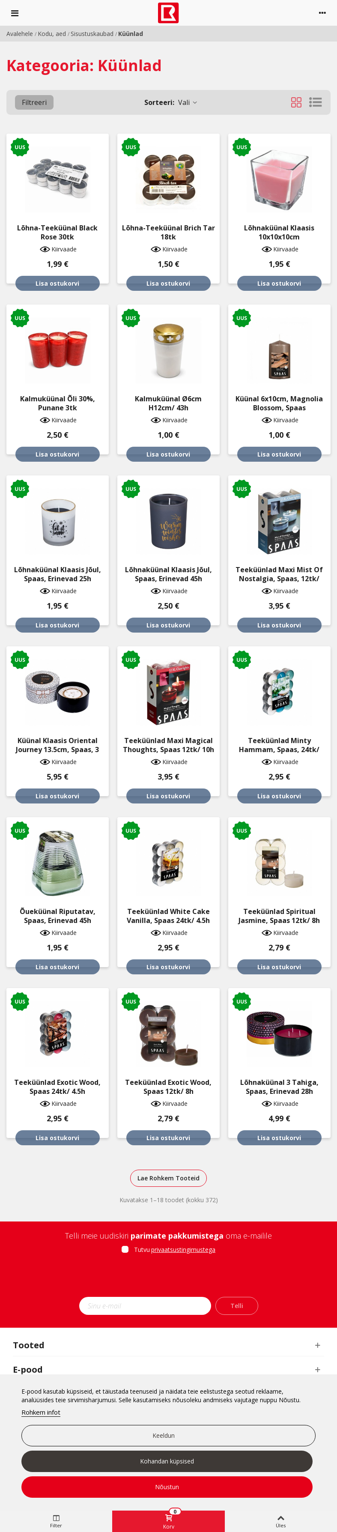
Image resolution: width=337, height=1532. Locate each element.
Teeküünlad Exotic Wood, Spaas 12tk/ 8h (168, 1087)
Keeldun (163, 1435)
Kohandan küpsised (167, 1461)
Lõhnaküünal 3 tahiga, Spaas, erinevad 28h (279, 1087)
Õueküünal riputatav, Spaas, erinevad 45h (57, 916)
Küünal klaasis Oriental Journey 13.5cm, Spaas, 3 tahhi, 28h (57, 749)
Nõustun (167, 1487)
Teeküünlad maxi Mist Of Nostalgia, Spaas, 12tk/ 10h (279, 578)
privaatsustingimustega (183, 1249)
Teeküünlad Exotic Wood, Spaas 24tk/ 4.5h (57, 1087)
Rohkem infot (40, 1412)
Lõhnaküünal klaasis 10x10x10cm (279, 233)
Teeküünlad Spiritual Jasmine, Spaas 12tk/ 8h (279, 916)
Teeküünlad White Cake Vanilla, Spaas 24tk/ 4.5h (168, 916)
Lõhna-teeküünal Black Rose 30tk (57, 233)
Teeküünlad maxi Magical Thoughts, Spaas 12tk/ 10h (168, 745)
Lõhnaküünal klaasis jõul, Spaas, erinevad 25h (57, 574)
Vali (171, 102)
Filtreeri (34, 102)
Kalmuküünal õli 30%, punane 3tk (57, 403)
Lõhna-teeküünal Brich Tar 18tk (168, 233)
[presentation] (169, 1278)
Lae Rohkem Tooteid (168, 1178)
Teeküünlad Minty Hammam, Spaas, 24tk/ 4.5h (279, 749)
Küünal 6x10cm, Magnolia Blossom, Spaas (279, 403)
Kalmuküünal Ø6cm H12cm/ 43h (168, 403)
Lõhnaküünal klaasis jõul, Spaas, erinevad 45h (168, 574)
